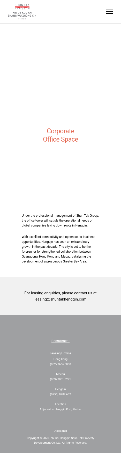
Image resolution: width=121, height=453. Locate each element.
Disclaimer (60, 431)
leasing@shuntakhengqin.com (60, 299)
